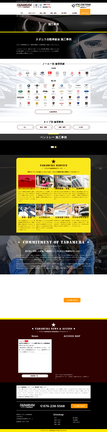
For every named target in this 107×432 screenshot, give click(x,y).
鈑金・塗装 (43, 13)
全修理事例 (53, 112)
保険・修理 (53, 13)
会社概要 (74, 13)
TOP (22, 13)
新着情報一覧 (34, 376)
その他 (81, 127)
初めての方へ (32, 13)
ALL (25, 127)
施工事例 (64, 13)
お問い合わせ (76, 422)
